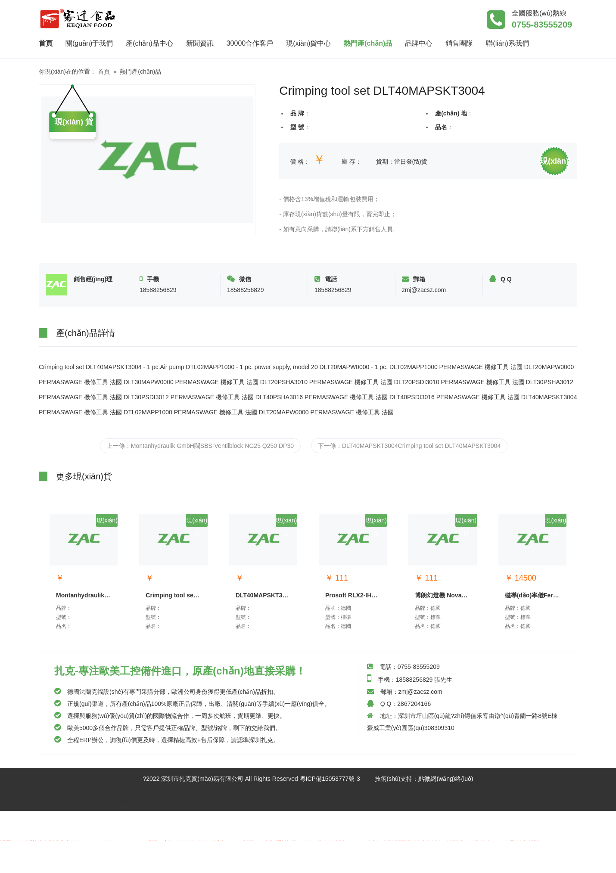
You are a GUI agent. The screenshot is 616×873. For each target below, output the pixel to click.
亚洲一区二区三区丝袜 (30, 826)
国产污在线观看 (21, 862)
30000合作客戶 (250, 43)
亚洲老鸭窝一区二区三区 (77, 862)
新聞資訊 (200, 43)
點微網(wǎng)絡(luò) (445, 778)
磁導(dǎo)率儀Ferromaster (533, 595)
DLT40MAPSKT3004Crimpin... (264, 595)
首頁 (49, 42)
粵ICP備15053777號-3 (330, 778)
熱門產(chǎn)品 (368, 43)
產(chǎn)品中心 (149, 43)
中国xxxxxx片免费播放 (210, 862)
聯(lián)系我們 (507, 43)
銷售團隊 (459, 43)
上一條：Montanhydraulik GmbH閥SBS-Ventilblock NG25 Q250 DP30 (200, 445)
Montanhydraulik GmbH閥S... (84, 595)
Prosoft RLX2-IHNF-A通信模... (354, 595)
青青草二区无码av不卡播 (145, 862)
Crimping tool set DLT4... (174, 595)
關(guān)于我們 (89, 43)
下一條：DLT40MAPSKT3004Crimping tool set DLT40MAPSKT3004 (409, 445)
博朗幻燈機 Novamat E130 (443, 595)
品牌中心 (418, 43)
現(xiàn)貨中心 (308, 43)
